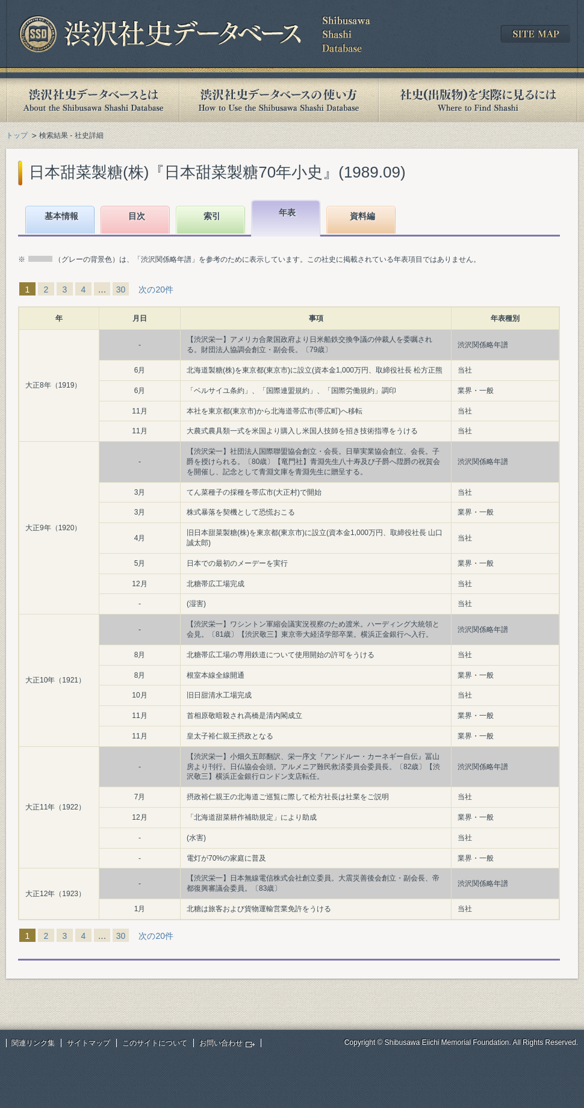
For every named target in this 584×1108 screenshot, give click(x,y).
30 (121, 289)
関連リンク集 (33, 1043)
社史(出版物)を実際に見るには (478, 100)
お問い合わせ (221, 1043)
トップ (17, 135)
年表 (287, 212)
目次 (136, 216)
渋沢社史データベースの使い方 (279, 100)
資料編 (362, 216)
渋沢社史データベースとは (92, 100)
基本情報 (61, 216)
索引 (211, 216)
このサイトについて (154, 1043)
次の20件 (155, 289)
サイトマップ (88, 1043)
